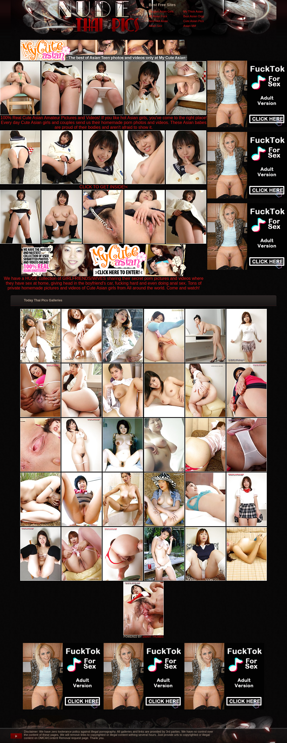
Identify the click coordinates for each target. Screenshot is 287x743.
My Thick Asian (193, 11)
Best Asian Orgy (193, 16)
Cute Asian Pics (193, 21)
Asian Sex (155, 25)
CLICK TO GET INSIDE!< (103, 187)
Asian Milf (189, 25)
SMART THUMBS (152, 636)
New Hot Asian (158, 21)
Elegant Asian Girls (161, 11)
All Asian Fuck (158, 16)
